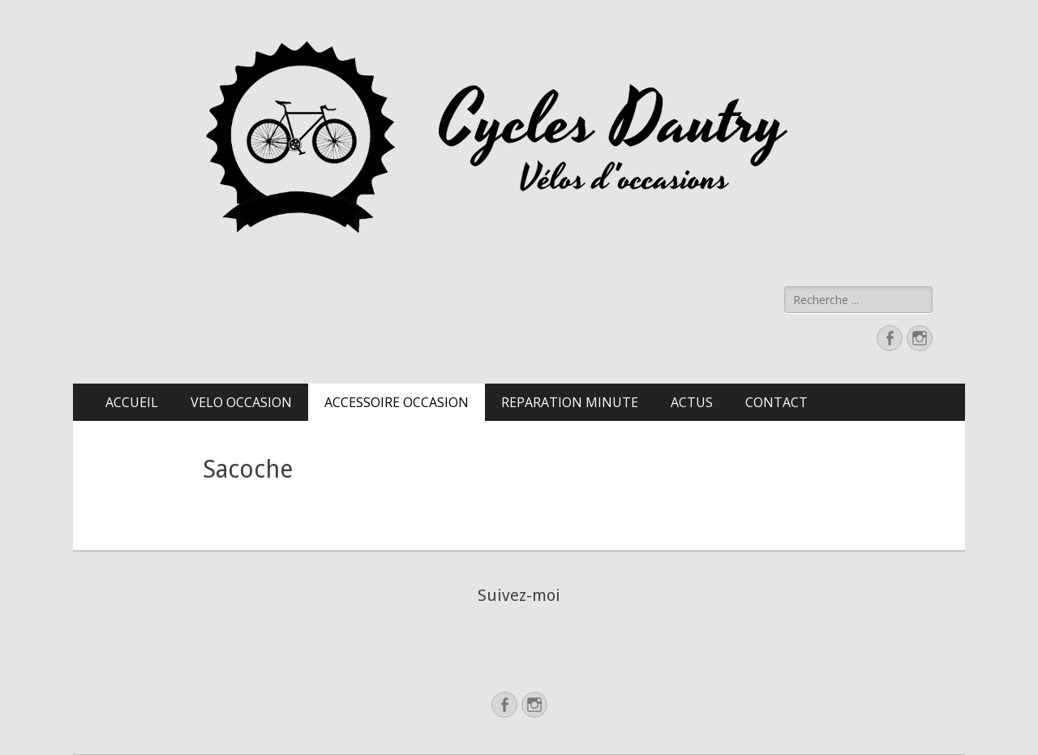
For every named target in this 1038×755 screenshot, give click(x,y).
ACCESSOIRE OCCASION (396, 402)
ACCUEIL (131, 402)
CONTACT (776, 402)
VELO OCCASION (241, 402)
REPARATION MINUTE (569, 402)
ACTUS (692, 402)
